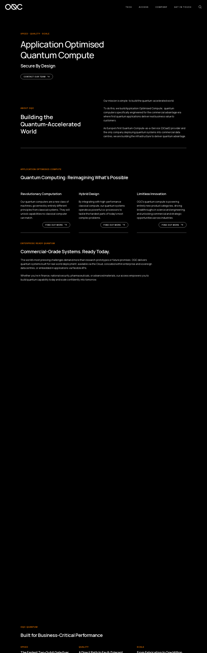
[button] (37, 76)
